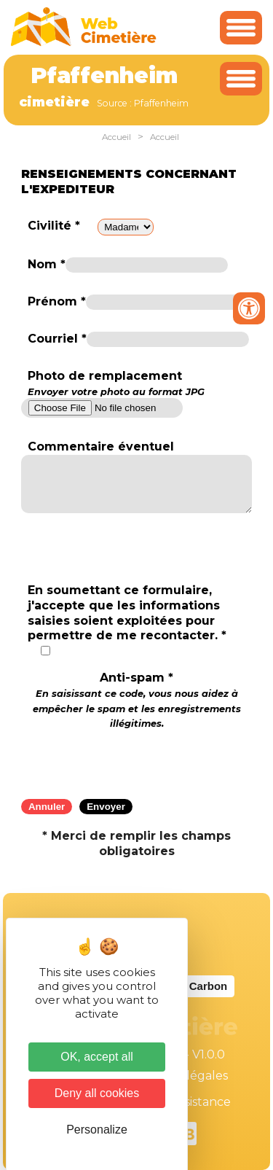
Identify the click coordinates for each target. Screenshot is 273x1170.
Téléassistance (189, 1102)
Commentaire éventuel (101, 446)
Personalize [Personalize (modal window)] (96, 1129)
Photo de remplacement (116, 383)
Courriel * (57, 339)
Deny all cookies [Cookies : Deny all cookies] (97, 1093)
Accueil (116, 137)
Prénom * (57, 301)
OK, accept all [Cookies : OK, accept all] (96, 1056)
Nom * (47, 264)
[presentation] (137, 759)
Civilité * (54, 226)
